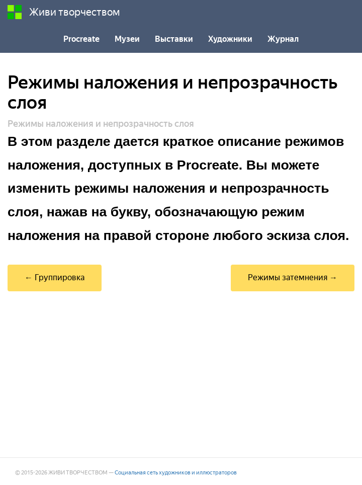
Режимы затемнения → (292, 277)
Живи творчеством (64, 12)
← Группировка (54, 277)
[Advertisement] (181, 374)
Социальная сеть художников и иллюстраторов (176, 472)
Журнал (283, 39)
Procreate (81, 39)
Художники (230, 39)
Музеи (127, 39)
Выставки (174, 39)
